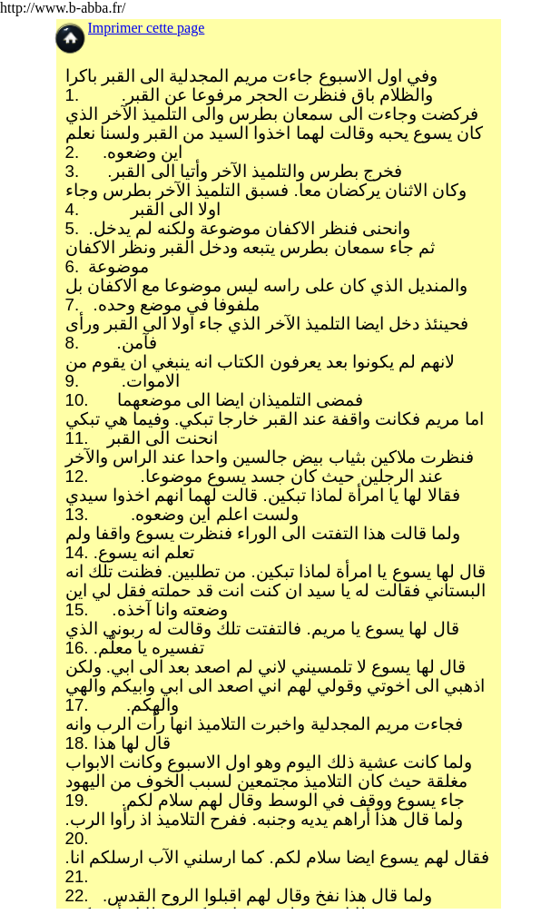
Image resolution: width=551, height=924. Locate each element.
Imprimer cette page (146, 27)
